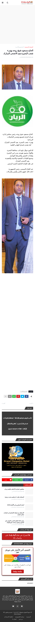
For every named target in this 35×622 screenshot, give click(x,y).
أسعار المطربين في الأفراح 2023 (15, 505)
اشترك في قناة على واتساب (17, 536)
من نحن (21, 619)
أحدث (30, 403)
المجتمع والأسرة (19, 47)
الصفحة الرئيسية (29, 47)
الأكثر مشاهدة (28, 485)
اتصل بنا (14, 619)
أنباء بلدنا (16, 612)
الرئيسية (28, 617)
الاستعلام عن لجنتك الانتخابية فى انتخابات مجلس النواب (14, 513)
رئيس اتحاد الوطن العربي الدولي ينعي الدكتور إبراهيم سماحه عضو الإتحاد (14, 521)
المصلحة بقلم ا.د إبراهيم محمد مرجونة (14, 497)
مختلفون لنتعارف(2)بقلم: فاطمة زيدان (14, 489)
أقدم (4, 403)
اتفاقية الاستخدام (8, 617)
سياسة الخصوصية (19, 617)
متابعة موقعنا (17, 571)
